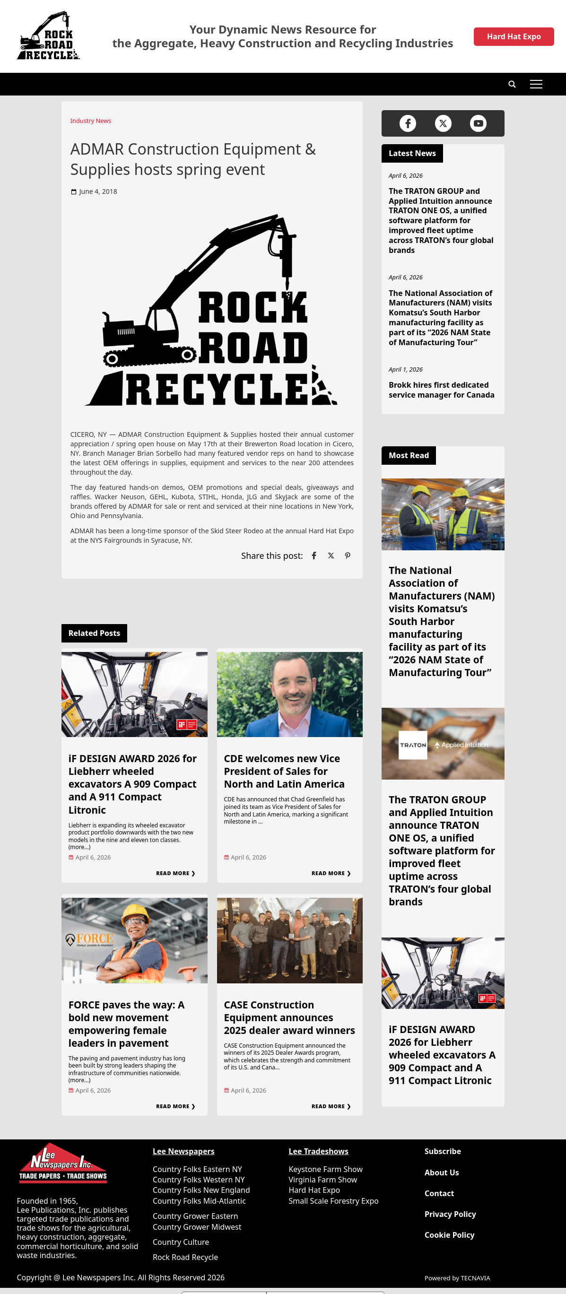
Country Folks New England (201, 1190)
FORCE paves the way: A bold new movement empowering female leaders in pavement (127, 1024)
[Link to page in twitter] (331, 555)
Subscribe (443, 1151)
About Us (442, 1172)
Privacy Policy (450, 1214)
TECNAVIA (475, 1278)
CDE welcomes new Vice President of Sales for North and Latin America (284, 771)
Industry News (91, 120)
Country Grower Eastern (195, 1216)
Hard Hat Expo (514, 36)
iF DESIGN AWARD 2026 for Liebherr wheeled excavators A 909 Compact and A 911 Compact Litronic (133, 784)
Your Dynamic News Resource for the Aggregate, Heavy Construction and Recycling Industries (282, 36)
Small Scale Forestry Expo (333, 1201)
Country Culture (181, 1242)
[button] (512, 84)
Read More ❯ (175, 873)
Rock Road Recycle (185, 1257)
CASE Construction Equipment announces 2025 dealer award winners (290, 1017)
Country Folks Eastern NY (197, 1169)
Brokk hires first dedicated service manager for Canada (442, 390)
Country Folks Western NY (199, 1179)
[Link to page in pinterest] (347, 555)
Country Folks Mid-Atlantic (199, 1201)
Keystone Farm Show (325, 1169)
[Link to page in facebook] (314, 555)
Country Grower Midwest (197, 1227)
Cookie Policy (450, 1235)
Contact (439, 1193)
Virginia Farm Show (322, 1179)
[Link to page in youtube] (478, 123)
